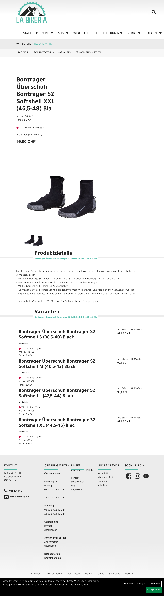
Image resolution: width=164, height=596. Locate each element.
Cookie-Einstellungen (134, 584)
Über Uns (153, 33)
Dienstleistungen (108, 33)
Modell (23, 52)
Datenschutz (77, 482)
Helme (88, 574)
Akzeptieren (154, 589)
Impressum (76, 490)
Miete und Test (105, 477)
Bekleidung (114, 574)
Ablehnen (155, 584)
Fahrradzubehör (54, 574)
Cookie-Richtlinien (79, 585)
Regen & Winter (43, 44)
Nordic (133, 33)
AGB (73, 486)
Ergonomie (103, 481)
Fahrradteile (74, 574)
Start (27, 33)
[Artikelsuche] (154, 13)
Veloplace (102, 485)
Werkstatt (81, 33)
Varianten (64, 52)
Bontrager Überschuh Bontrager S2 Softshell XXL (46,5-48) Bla (35, 95)
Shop (63, 33)
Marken (129, 574)
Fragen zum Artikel (88, 52)
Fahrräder (36, 574)
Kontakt (75, 478)
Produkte (44, 33)
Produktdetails (43, 52)
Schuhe (26, 44)
